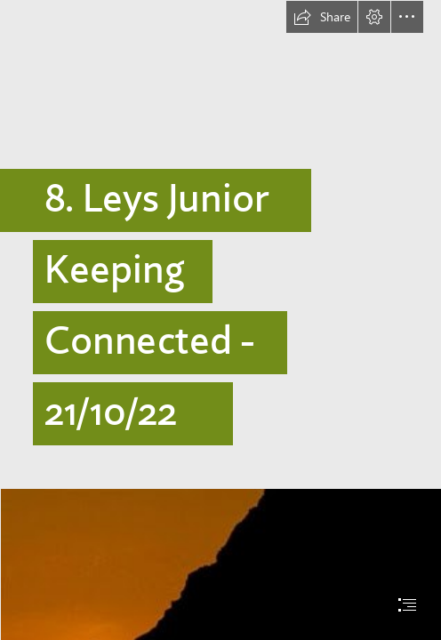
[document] (220, 320)
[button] (321, 17)
